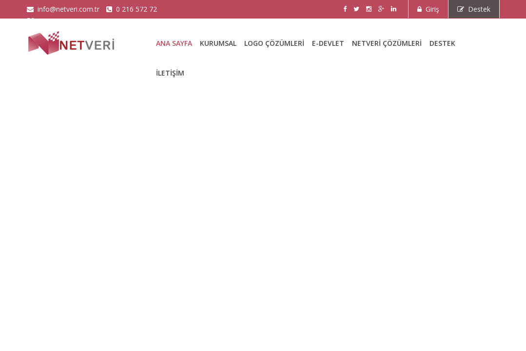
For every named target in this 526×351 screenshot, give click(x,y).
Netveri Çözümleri (387, 43)
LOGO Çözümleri (274, 43)
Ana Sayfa (174, 43)
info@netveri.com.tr (63, 9)
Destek (473, 9)
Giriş (428, 9)
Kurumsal (218, 43)
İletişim (170, 73)
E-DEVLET (328, 43)
